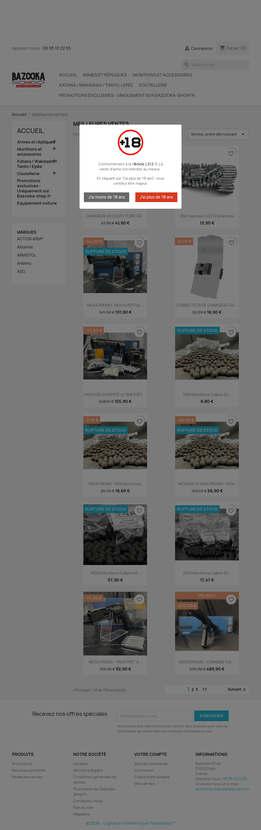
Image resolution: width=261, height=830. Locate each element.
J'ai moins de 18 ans (106, 197)
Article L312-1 (145, 164)
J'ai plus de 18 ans (156, 197)
